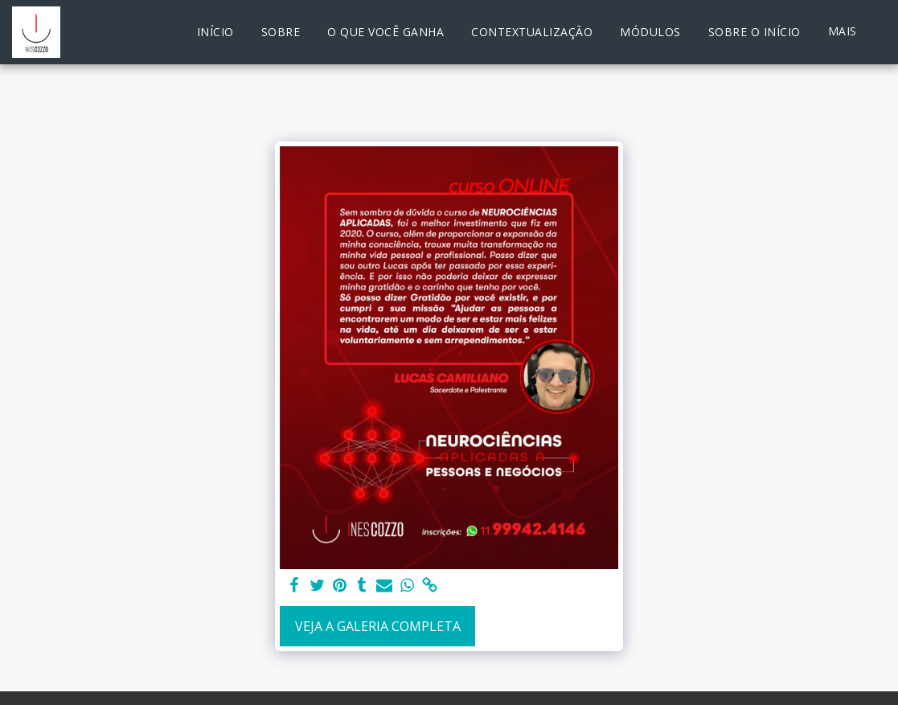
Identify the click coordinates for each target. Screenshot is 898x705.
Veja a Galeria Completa (378, 626)
